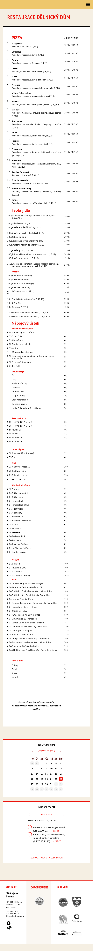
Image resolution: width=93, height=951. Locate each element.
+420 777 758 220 (12, 914)
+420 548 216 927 (13, 911)
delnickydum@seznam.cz (15, 916)
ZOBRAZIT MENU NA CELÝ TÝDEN (47, 857)
